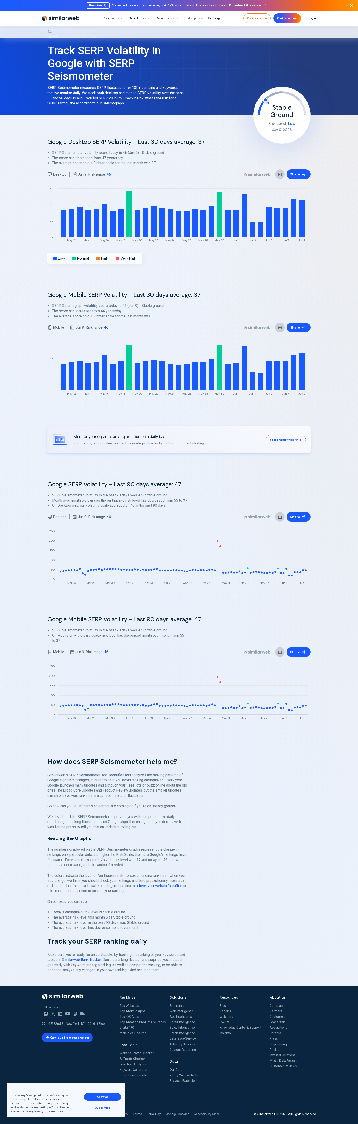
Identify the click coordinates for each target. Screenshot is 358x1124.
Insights (225, 1033)
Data (174, 1061)
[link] (280, 174)
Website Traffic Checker (137, 1053)
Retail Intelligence (182, 1022)
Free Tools (128, 1044)
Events (224, 1022)
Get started (287, 18)
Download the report (248, 5)
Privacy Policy (32, 1111)
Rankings (127, 997)
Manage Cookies (177, 1114)
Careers (275, 1033)
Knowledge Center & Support (240, 1027)
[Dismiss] (351, 5)
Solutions (178, 997)
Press (274, 1038)
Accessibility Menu (207, 1114)
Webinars (226, 1016)
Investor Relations (282, 1055)
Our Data (176, 1070)
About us (278, 997)
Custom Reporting (183, 1049)
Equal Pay (154, 1114)
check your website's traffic (159, 886)
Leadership (278, 1022)
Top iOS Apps (129, 1016)
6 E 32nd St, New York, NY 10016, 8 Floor (77, 1023)
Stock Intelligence (182, 1033)
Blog (223, 1005)
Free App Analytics (133, 1064)
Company (277, 1005)
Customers (278, 1016)
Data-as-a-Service (183, 1038)
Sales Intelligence (182, 1027)
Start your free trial (285, 440)
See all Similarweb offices (62, 1097)
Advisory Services (182, 1044)
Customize (102, 1108)
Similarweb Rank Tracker (81, 960)
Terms (137, 1114)
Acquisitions (278, 1027)
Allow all (102, 1097)
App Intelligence (181, 1016)
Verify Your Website (184, 1075)
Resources (229, 997)
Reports (225, 1011)
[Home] (60, 18)
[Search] (179, 32)
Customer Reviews (283, 1066)
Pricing (274, 1049)
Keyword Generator (133, 1070)
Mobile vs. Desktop (133, 1033)
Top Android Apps (132, 1011)
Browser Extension (183, 1080)
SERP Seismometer (134, 1075)
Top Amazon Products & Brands (143, 1022)
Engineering (278, 1044)
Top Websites (129, 1005)
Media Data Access (283, 1060)
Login (311, 18)
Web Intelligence (181, 1011)
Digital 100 (127, 1027)
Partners (276, 1011)
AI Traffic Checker (132, 1059)
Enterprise (177, 1005)
